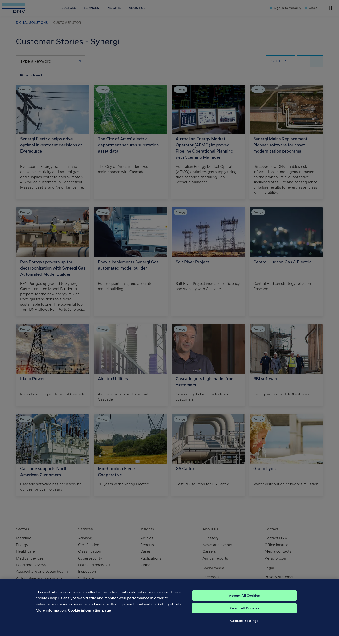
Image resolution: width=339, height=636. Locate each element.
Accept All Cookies (244, 603)
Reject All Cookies (244, 615)
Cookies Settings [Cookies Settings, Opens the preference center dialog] (244, 628)
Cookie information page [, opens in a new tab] (89, 617)
